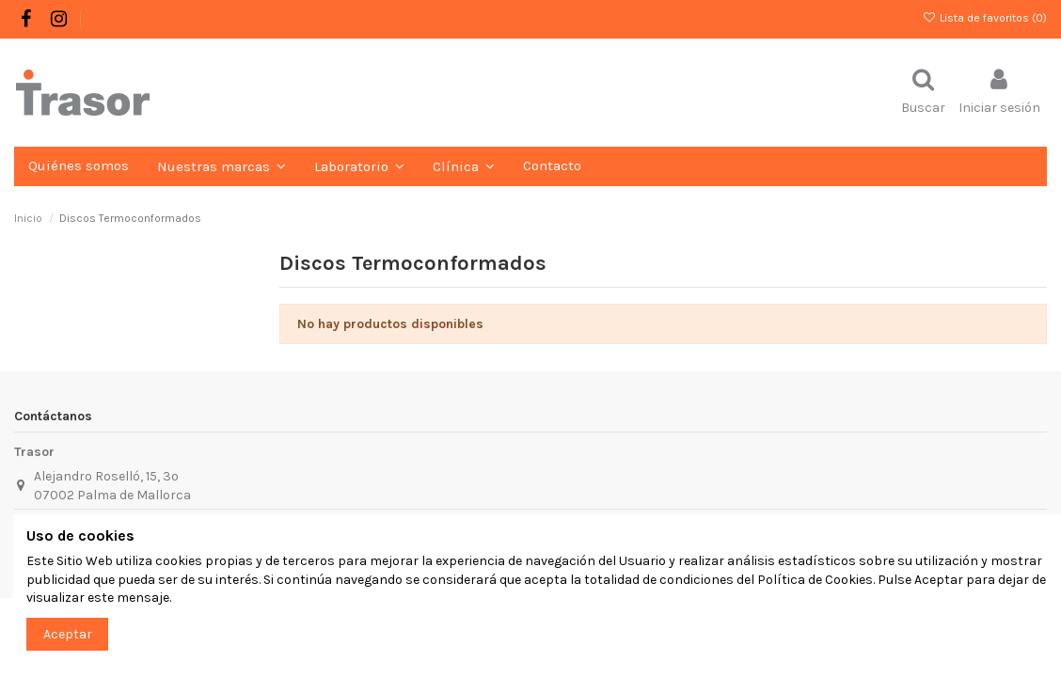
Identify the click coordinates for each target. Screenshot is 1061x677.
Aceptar (67, 634)
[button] (359, 166)
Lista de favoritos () (985, 17)
